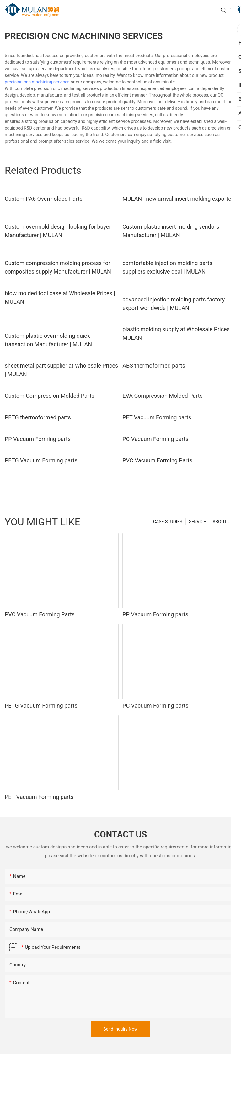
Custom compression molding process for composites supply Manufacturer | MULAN (58, 267)
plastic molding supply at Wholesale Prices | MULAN (177, 333)
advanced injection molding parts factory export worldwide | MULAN (173, 303)
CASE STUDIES (167, 521)
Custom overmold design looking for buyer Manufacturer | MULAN (58, 230)
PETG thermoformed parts (38, 417)
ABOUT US (222, 521)
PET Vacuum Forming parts (156, 417)
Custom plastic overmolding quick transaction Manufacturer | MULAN (48, 340)
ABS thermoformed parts (153, 365)
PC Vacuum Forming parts (155, 439)
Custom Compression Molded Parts (49, 395)
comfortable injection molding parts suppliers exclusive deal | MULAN (167, 267)
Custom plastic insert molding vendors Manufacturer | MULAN (170, 230)
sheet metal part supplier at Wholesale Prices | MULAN (61, 369)
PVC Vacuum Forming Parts (157, 460)
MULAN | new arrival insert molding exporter (177, 198)
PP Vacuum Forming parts (38, 439)
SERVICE (197, 521)
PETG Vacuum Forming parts (41, 460)
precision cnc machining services (37, 81)
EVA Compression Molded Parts (162, 395)
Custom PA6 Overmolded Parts (44, 198)
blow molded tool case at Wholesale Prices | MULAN (60, 297)
